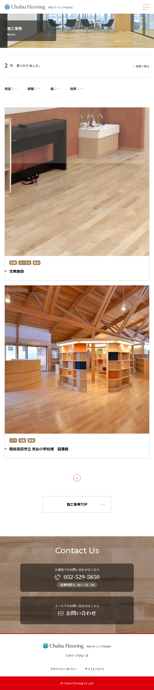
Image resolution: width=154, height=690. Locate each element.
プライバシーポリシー (63, 669)
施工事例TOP (77, 504)
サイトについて (94, 669)
